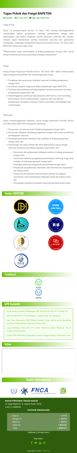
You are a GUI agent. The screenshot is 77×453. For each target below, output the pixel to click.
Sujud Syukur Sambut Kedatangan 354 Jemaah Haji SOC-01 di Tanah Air (37, 311)
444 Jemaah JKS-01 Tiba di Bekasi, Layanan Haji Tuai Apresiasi (34, 316)
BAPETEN (46, 451)
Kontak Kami (43, 432)
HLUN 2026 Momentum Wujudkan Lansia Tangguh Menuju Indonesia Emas (39, 335)
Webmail (32, 432)
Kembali (7, 18)
